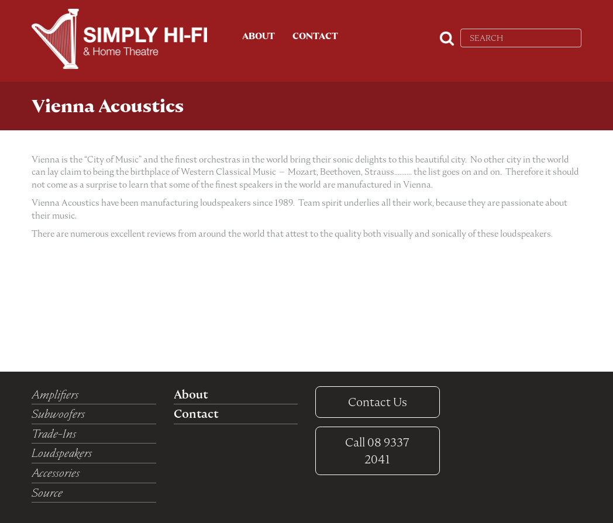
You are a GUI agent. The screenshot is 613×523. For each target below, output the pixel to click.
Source (47, 493)
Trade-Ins (54, 434)
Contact (315, 36)
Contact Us (377, 402)
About (258, 36)
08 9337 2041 (377, 450)
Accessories (56, 473)
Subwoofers (58, 414)
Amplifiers (55, 394)
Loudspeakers (62, 453)
